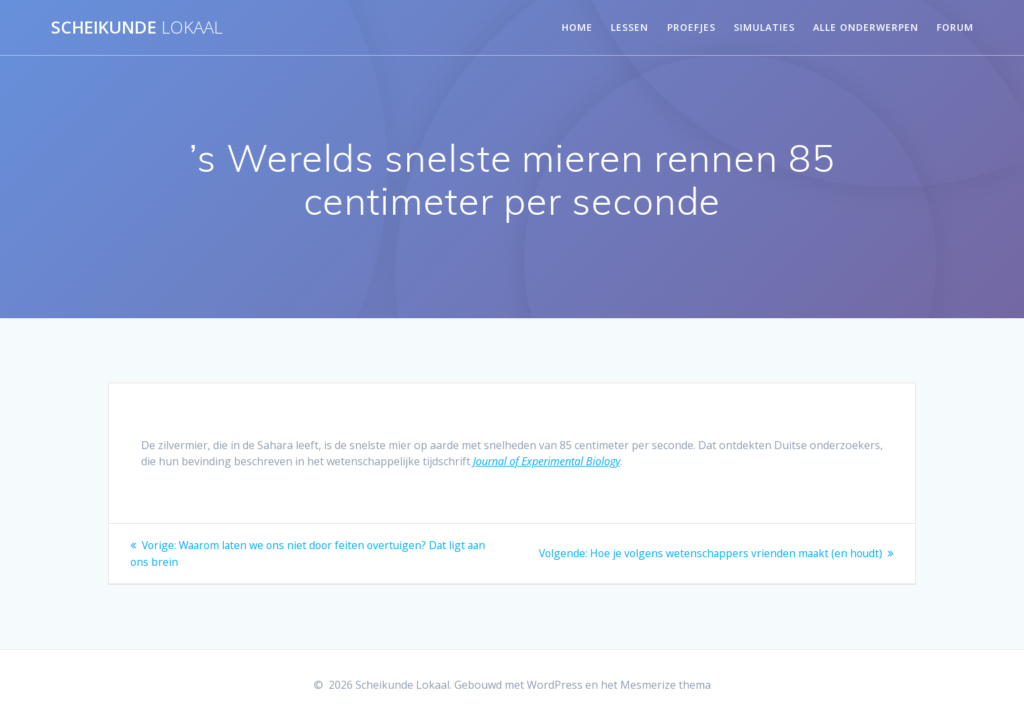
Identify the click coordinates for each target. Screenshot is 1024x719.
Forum (955, 27)
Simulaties (764, 27)
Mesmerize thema (665, 684)
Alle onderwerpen (866, 27)
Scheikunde (136, 27)
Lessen (629, 27)
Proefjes (691, 27)
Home (577, 27)
